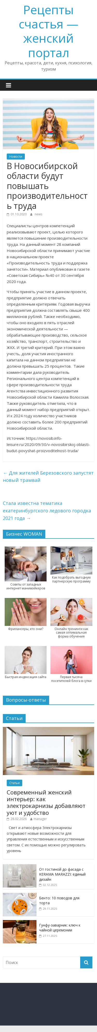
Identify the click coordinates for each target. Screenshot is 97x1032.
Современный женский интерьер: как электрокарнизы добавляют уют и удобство (46, 802)
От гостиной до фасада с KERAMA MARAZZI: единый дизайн (62, 874)
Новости (15, 156)
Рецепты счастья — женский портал (48, 31)
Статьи (14, 783)
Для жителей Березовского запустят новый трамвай (48, 476)
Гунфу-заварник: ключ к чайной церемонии (59, 928)
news (38, 214)
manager (40, 819)
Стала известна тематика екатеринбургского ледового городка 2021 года (47, 510)
